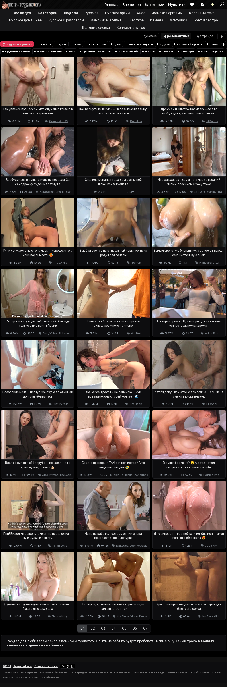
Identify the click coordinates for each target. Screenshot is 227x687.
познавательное (47, 51)
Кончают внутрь (131, 27)
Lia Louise (122, 545)
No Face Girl (210, 616)
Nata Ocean (47, 191)
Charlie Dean (64, 191)
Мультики (177, 4)
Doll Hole (136, 121)
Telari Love (60, 545)
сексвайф (215, 44)
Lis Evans (199, 191)
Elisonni (211, 404)
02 (92, 628)
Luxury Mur (60, 404)
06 (135, 628)
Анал (141, 13)
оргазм (148, 51)
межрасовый (126, 51)
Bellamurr (65, 333)
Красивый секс (202, 13)
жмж (75, 44)
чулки (61, 44)
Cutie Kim (211, 545)
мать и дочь (95, 44)
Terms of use (22, 666)
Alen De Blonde (123, 475)
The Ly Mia (60, 262)
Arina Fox (211, 333)
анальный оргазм (188, 44)
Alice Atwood (50, 475)
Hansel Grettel (209, 262)
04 (114, 628)
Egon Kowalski (138, 545)
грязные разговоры (95, 51)
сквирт (166, 51)
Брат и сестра (206, 20)
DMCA (7, 666)
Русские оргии (117, 13)
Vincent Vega (138, 616)
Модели (71, 13)
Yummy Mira (214, 191)
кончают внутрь (139, 44)
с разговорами (210, 51)
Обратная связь (46, 666)
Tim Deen (135, 404)
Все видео (131, 4)
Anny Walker (50, 333)
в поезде (185, 51)
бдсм (115, 44)
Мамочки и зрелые (105, 20)
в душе (163, 44)
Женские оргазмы (167, 13)
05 (124, 628)
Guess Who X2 (58, 121)
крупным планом (15, 51)
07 (145, 628)
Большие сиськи (96, 27)
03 (103, 628)
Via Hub (136, 333)
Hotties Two (211, 475)
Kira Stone (123, 616)
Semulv (136, 262)
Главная (111, 4)
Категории (154, 4)
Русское (91, 13)
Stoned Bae (141, 475)
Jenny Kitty (59, 616)
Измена (156, 20)
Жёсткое (135, 20)
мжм (70, 51)
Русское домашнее (25, 20)
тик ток (43, 44)
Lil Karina (212, 121)
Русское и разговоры (66, 20)
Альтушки (178, 20)
